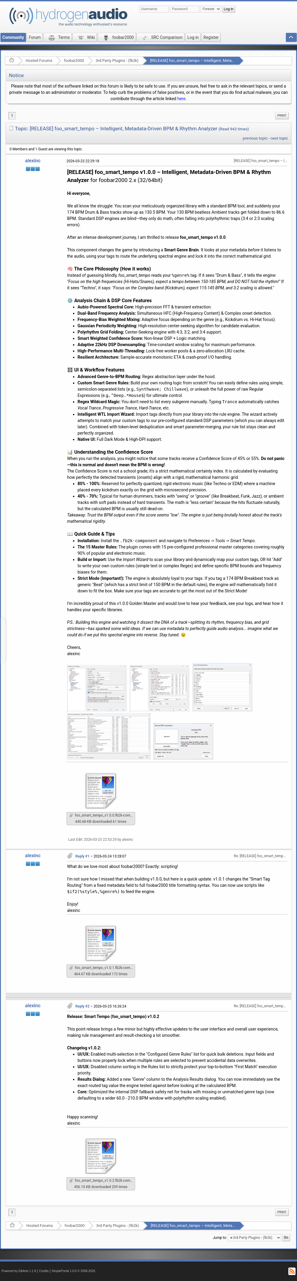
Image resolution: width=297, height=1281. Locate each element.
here (181, 98)
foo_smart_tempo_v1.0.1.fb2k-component (102, 968)
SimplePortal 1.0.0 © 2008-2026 (73, 1271)
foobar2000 (74, 60)
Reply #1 (82, 856)
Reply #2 (82, 1006)
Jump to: (220, 1238)
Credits (44, 1271)
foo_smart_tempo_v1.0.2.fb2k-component (102, 1180)
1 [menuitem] (12, 116)
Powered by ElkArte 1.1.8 (18, 1271)
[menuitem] (282, 115)
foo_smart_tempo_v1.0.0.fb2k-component (102, 815)
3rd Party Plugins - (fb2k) (117, 60)
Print (282, 115)
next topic (279, 138)
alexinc (33, 160)
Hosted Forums (39, 60)
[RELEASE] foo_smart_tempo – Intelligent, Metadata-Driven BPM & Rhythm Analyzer (221, 60)
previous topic (255, 138)
